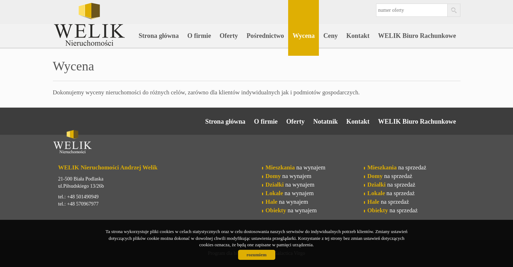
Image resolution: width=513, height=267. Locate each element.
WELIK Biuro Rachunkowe (417, 35)
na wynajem (296, 167)
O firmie (199, 35)
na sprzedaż (397, 167)
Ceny (330, 35)
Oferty (228, 35)
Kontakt (358, 35)
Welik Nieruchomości (108, 143)
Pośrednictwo (265, 35)
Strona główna (159, 35)
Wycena (303, 35)
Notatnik (325, 121)
